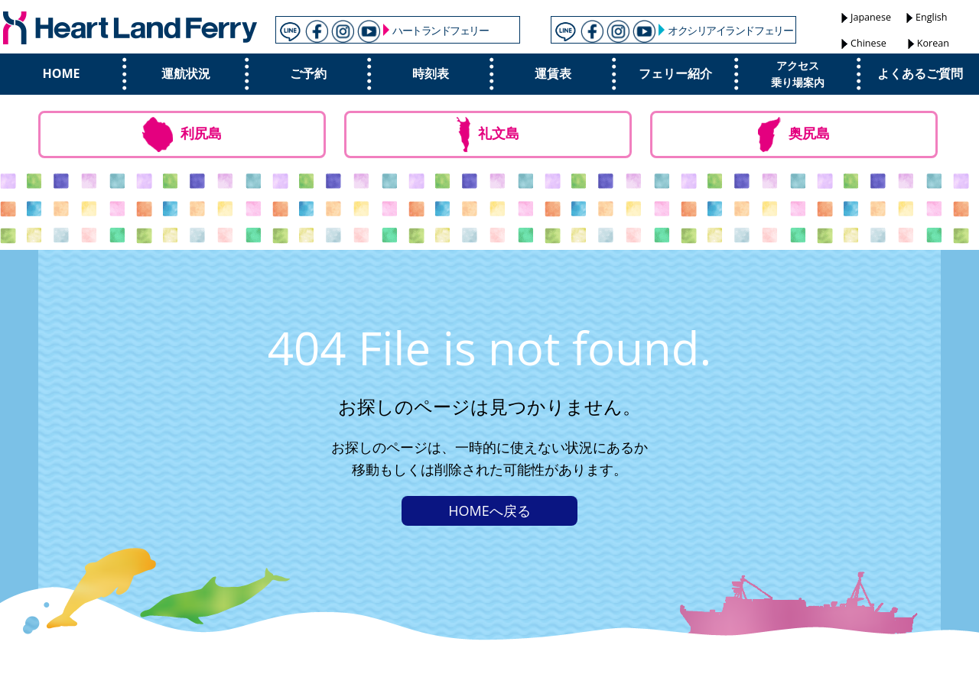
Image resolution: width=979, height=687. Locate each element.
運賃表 (553, 73)
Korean (933, 43)
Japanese (871, 17)
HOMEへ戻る (489, 510)
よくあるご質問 (920, 73)
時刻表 (430, 73)
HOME (61, 73)
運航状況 (185, 73)
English (932, 17)
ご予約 (308, 73)
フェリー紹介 (675, 73)
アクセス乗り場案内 (798, 73)
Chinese (868, 43)
